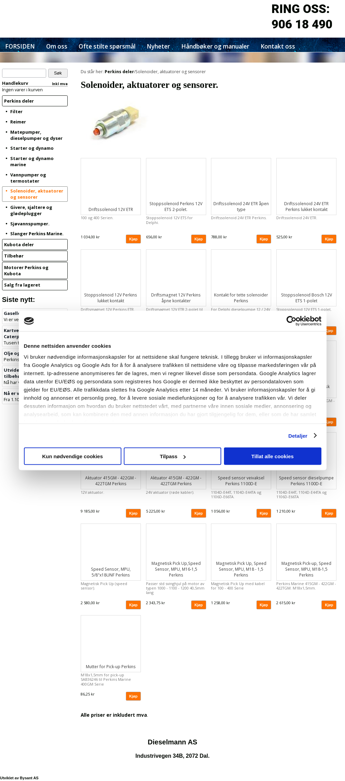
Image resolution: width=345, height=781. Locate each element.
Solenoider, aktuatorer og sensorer (36, 194)
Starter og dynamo (32, 148)
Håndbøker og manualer (215, 46)
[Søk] (24, 73)
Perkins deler (19, 101)
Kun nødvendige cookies (72, 456)
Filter (16, 111)
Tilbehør (14, 256)
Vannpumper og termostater (28, 178)
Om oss (56, 46)
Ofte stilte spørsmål (107, 46)
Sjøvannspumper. (30, 224)
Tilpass (173, 456)
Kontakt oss (278, 46)
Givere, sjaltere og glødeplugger (31, 210)
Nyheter (158, 46)
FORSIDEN (20, 46)
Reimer (18, 122)
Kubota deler (19, 244)
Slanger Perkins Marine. (37, 233)
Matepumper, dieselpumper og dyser (36, 135)
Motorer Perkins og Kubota (26, 270)
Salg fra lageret (22, 285)
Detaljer (297, 435)
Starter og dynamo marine (32, 161)
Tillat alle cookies (272, 456)
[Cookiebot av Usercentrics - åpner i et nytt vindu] (291, 321)
